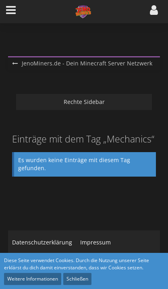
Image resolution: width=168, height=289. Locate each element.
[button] (11, 12)
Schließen (77, 278)
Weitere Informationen (32, 278)
